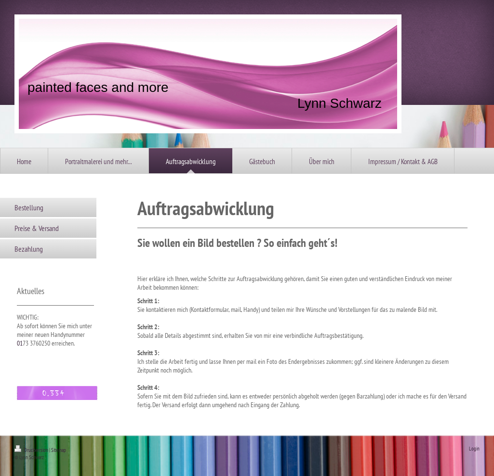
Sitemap (58, 450)
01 (20, 343)
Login (474, 448)
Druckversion (31, 450)
